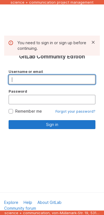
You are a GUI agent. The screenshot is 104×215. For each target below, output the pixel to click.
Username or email (26, 71)
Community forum (20, 208)
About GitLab (49, 202)
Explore (11, 202)
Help (28, 202)
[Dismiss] (93, 42)
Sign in (52, 124)
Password (18, 91)
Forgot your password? (75, 111)
